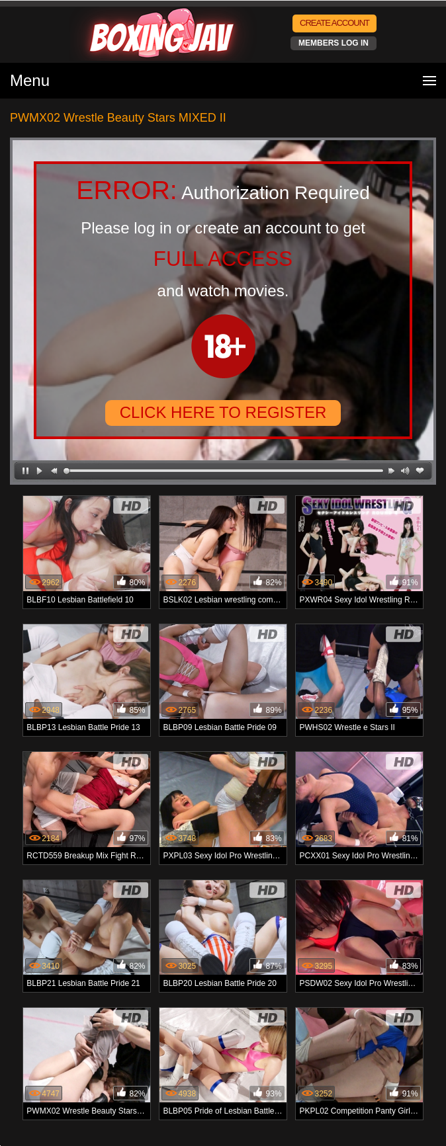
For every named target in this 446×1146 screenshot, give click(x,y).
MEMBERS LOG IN (333, 43)
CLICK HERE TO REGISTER (223, 412)
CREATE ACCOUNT (334, 23)
